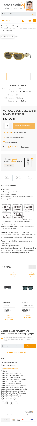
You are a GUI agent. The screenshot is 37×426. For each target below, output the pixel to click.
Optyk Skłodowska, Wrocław (11, 381)
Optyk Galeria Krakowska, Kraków (13, 391)
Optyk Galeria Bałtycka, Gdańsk (12, 397)
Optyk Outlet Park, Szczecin (11, 399)
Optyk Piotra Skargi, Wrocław (11, 383)
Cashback (10, 132)
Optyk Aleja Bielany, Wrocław (11, 374)
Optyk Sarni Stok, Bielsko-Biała (12, 387)
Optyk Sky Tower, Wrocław (10, 377)
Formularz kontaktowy (9, 362)
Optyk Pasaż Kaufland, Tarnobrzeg (13, 393)
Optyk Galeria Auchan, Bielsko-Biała (14, 389)
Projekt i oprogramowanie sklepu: (18, 415)
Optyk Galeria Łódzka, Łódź (11, 395)
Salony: (5, 371)
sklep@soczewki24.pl (10, 368)
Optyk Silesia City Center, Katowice (14, 385)
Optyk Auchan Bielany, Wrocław (12, 375)
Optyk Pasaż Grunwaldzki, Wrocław (13, 379)
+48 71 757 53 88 (9, 365)
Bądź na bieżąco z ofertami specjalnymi (17, 332)
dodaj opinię (25, 147)
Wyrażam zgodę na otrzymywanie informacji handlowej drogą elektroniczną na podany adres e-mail (19, 339)
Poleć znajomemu (10, 142)
